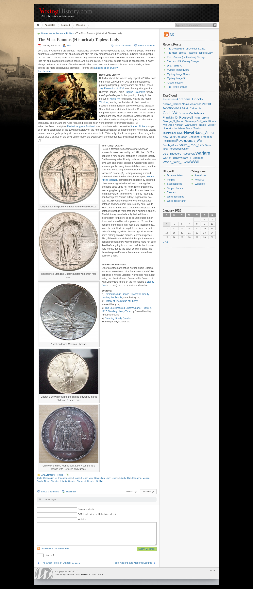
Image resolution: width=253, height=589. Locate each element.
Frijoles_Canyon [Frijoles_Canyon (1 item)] (201, 118)
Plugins (171, 179)
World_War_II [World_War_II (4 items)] (173, 162)
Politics (70, 33)
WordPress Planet (176, 201)
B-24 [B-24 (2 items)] (178, 108)
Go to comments (123, 45)
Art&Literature (57, 33)
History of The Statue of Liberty (121, 301)
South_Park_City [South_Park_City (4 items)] (191, 145)
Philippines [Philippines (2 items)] (169, 140)
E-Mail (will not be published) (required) (97, 514)
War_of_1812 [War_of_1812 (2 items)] (171, 157)
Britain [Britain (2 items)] (185, 108)
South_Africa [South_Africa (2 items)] (170, 145)
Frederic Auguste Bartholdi (81, 126)
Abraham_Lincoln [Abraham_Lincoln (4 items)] (189, 99)
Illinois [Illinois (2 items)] (212, 121)
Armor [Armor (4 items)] (206, 104)
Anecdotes (50, 25)
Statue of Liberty (138, 126)
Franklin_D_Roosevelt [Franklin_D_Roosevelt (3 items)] (178, 117)
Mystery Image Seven (178, 74)
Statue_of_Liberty (85, 481)
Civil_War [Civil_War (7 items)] (171, 112)
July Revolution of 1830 (111, 88)
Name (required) (86, 509)
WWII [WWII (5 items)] (194, 162)
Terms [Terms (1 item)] (165, 149)
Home (38, 25)
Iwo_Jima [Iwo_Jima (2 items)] (168, 124)
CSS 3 (100, 574)
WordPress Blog (175, 196)
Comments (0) (148, 491)
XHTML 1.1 (86, 574)
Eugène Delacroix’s (135, 92)
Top (214, 570)
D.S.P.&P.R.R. (174, 65)
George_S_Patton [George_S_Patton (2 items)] (173, 121)
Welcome (80, 25)
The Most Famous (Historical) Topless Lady (190, 52)
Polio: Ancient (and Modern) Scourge (132, 562)
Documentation (175, 175)
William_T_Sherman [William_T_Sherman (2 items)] (191, 157)
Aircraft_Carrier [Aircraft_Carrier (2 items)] (172, 104)
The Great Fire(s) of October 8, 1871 (60, 562)
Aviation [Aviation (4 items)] (169, 108)
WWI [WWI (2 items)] (187, 162)
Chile (39, 478)
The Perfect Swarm (177, 87)
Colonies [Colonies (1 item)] (184, 113)
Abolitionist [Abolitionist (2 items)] (169, 99)
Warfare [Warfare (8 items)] (202, 153)
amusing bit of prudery (106, 67)
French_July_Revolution (93, 478)
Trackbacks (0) (131, 491)
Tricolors (103, 102)
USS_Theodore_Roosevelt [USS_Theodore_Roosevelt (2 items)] (179, 153)
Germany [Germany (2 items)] (190, 121)
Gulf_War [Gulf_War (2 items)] (202, 121)
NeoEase (69, 574)
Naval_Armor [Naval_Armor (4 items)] (204, 133)
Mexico (146, 478)
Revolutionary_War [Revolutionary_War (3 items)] (189, 140)
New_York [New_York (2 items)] (169, 136)
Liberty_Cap (125, 478)
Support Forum (175, 188)
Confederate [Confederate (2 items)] (196, 113)
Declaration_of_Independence (57, 478)
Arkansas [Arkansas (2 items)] (195, 104)
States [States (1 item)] (208, 145)
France (76, 478)
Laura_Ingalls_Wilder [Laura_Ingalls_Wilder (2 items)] (202, 124)
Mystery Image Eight (178, 69)
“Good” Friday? (175, 82)
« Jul (165, 242)
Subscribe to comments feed (55, 548)
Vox (69, 45)
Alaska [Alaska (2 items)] (185, 104)
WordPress (44, 573)
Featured (65, 25)
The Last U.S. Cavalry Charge (183, 61)
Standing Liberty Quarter (118, 318)
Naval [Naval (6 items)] (189, 132)
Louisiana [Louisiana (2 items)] (179, 128)
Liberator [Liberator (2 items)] (168, 128)
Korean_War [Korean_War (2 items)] (182, 124)
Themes (171, 192)
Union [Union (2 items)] (185, 148)
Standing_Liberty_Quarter (63, 481)
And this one (44, 71)
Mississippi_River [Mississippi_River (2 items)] (173, 132)
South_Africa (43, 481)
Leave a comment (147, 45)
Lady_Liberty (112, 478)
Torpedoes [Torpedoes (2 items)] (175, 148)
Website (82, 519)
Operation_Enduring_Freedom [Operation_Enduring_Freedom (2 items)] (194, 136)
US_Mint (99, 481)
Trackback (71, 491)
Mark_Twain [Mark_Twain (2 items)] (193, 128)
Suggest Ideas (174, 183)
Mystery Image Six (177, 78)
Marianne (115, 98)
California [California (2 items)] (195, 108)
